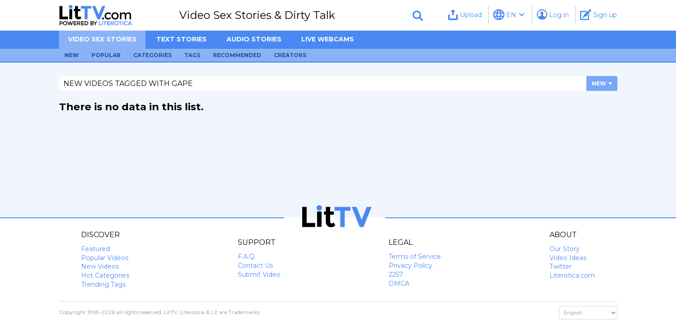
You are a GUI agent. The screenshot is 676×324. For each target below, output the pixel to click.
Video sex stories (102, 39)
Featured (95, 249)
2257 (396, 274)
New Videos (100, 266)
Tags (192, 55)
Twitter (560, 266)
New (71, 55)
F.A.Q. (247, 256)
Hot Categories (105, 275)
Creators (290, 55)
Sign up (598, 14)
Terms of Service (415, 256)
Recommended (237, 55)
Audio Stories (254, 39)
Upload (465, 14)
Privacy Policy (410, 265)
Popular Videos (104, 258)
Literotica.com (572, 275)
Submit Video (259, 274)
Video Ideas (567, 258)
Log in (553, 14)
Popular (106, 55)
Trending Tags (103, 284)
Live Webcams (327, 39)
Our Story (564, 249)
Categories (152, 55)
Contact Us (255, 265)
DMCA (399, 283)
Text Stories (181, 39)
